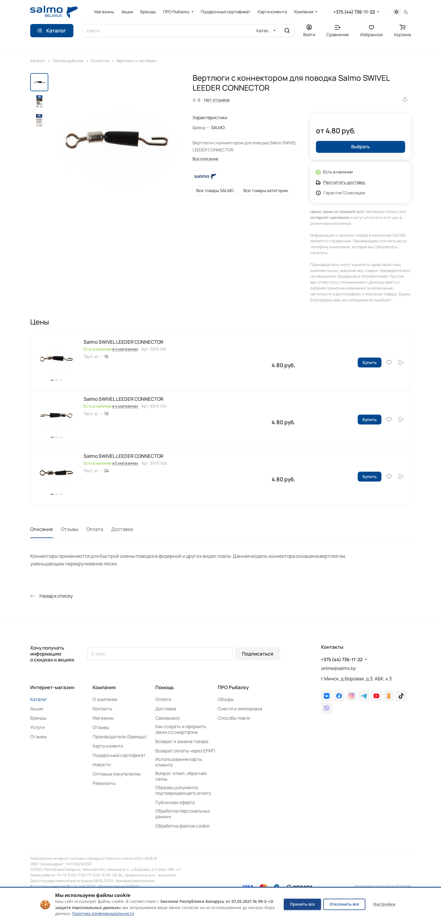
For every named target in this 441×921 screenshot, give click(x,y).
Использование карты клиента (178, 762)
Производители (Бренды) (120, 736)
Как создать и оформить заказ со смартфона (180, 729)
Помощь (164, 687)
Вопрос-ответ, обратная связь (181, 776)
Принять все (302, 904)
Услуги (37, 727)
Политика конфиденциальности (103, 913)
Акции (36, 709)
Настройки (384, 904)
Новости (102, 764)
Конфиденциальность (375, 886)
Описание (41, 529)
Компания (104, 687)
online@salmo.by (338, 668)
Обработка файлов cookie (182, 826)
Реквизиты (104, 783)
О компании (105, 699)
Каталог (38, 699)
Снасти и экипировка (240, 709)
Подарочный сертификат (119, 755)
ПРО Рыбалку (233, 687)
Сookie (404, 886)
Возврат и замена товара (181, 741)
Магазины (103, 718)
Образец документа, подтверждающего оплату (183, 790)
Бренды (38, 718)
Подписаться (257, 653)
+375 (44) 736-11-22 (354, 12)
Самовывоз (167, 718)
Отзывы (69, 529)
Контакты (102, 709)
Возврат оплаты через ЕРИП (185, 751)
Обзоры (226, 699)
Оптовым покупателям (117, 774)
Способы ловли (234, 718)
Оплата (94, 529)
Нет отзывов (217, 100)
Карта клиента (108, 746)
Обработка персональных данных (182, 814)
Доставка (122, 529)
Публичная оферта (175, 802)
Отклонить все (344, 904)
